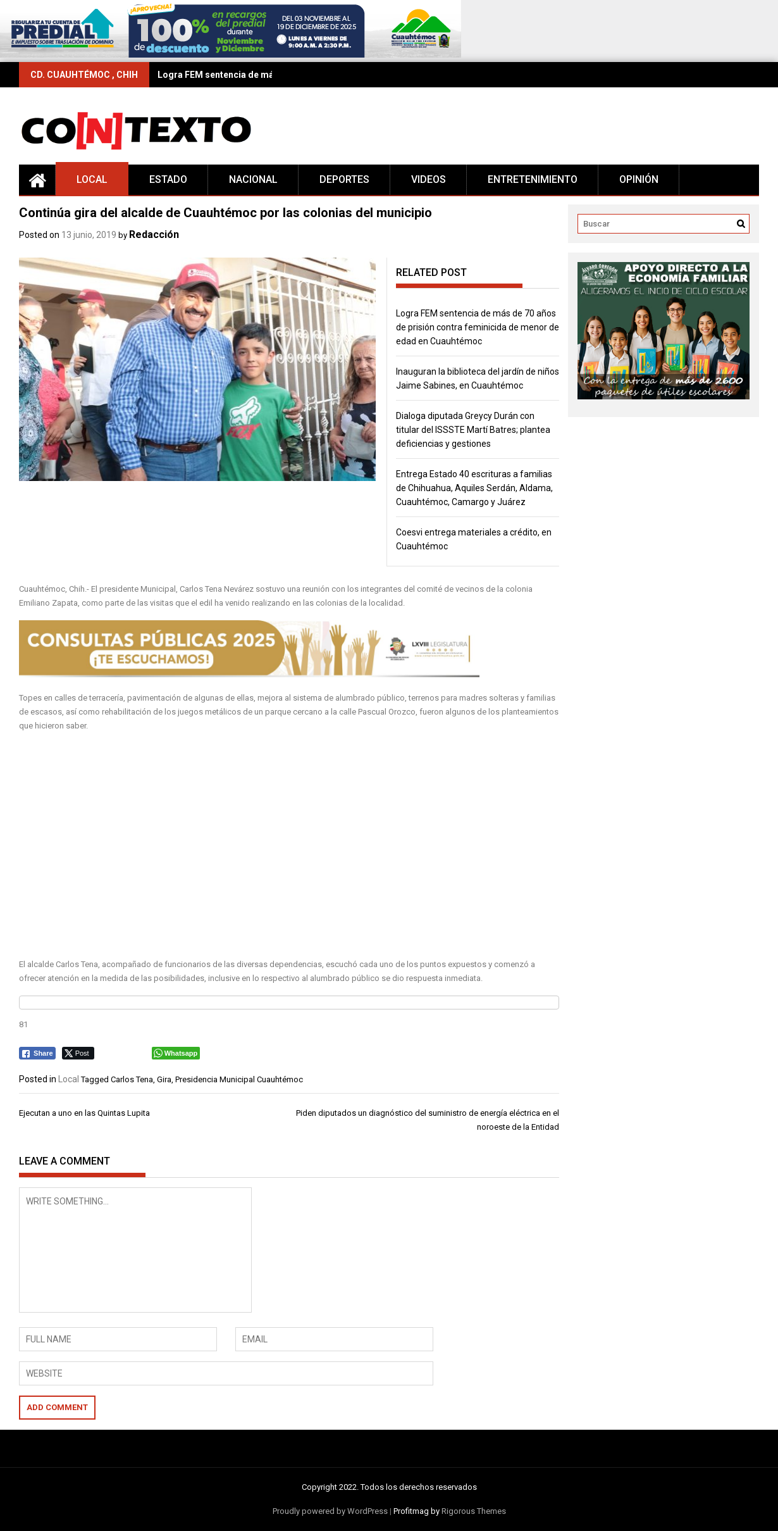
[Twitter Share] (78, 1053)
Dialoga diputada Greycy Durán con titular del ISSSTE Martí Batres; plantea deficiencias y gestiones (473, 430)
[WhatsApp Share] (176, 1053)
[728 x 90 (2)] (249, 674)
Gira (164, 1079)
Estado (168, 179)
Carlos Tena (132, 1079)
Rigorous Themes (473, 1511)
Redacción (154, 234)
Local (92, 179)
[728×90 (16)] (230, 54)
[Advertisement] (289, 845)
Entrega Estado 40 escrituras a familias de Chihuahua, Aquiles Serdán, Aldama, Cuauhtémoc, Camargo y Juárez (474, 488)
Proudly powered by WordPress (330, 1511)
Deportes (344, 179)
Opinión (638, 179)
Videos (428, 179)
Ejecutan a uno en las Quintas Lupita (84, 1113)
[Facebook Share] (37, 1053)
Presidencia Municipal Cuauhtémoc (239, 1079)
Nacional (253, 179)
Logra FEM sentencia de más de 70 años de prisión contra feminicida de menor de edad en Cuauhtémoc (477, 327)
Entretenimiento (532, 179)
